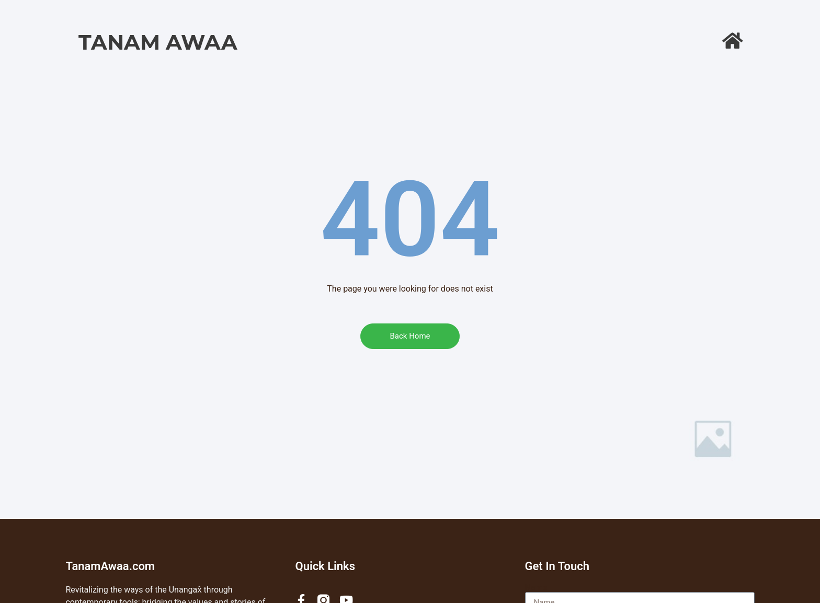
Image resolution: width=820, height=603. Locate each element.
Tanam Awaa (157, 42)
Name (536, 588)
